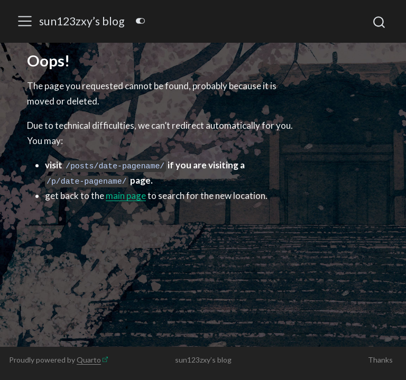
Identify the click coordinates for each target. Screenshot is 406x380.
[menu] (25, 21)
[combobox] (379, 21)
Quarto (89, 359)
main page (126, 195)
